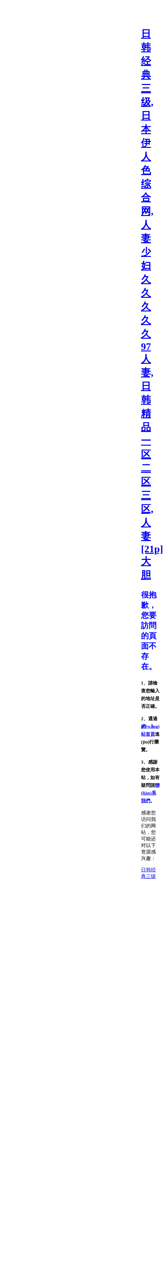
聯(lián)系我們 (150, 793)
